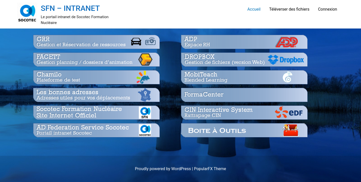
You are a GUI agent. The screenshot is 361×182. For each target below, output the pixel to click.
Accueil (253, 9)
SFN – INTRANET (70, 8)
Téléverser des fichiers (289, 9)
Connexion (327, 9)
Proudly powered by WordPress (163, 168)
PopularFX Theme (210, 168)
